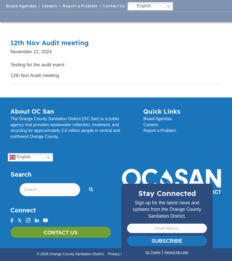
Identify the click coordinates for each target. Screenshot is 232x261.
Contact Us (114, 6)
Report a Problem (80, 6)
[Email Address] (167, 228)
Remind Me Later (176, 252)
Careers (49, 6)
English (140, 6)
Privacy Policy (119, 254)
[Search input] (50, 189)
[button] (92, 189)
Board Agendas (21, 6)
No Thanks (153, 252)
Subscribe (167, 241)
